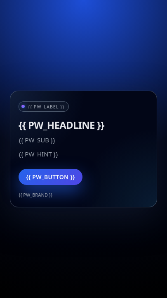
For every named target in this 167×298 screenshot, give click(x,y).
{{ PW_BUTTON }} (50, 177)
